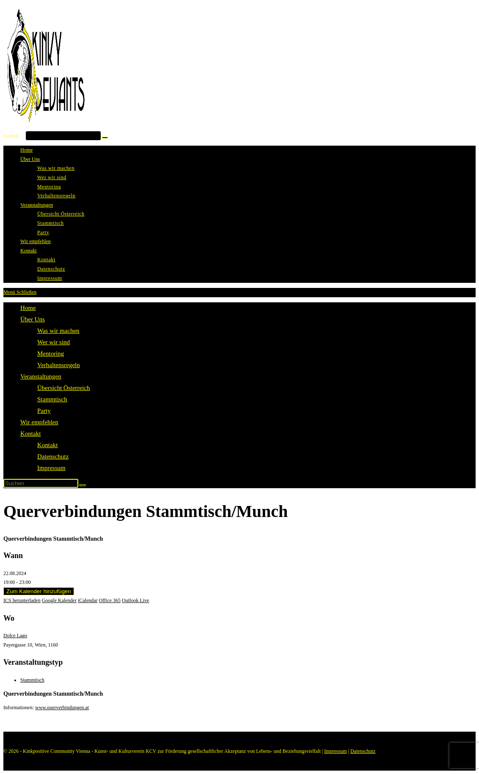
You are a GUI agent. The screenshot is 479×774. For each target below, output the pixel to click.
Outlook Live (135, 600)
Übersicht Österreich (63, 387)
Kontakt (30, 433)
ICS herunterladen (22, 600)
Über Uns (32, 319)
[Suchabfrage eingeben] (40, 483)
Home (28, 307)
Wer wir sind (53, 342)
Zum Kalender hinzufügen (38, 591)
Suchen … (14, 136)
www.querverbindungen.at (62, 707)
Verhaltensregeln (58, 365)
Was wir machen (58, 330)
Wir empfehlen (39, 422)
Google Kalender (59, 600)
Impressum (51, 467)
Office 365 (110, 600)
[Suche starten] (82, 485)
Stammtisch (52, 399)
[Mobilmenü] (19, 292)
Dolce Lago (15, 636)
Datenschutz (53, 456)
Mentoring (50, 353)
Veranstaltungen (40, 376)
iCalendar (88, 600)
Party (44, 410)
